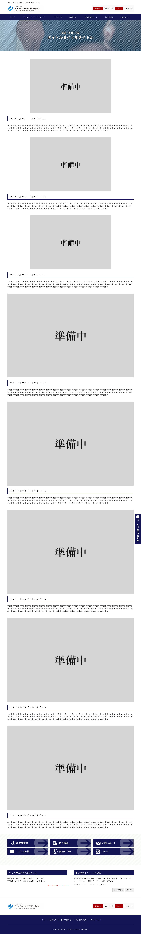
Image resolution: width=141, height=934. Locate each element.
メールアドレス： (81, 885)
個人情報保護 (81, 920)
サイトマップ (96, 920)
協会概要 (53, 920)
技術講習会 (73, 17)
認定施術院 (109, 17)
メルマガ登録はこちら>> (57, 885)
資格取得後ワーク (91, 17)
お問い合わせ (125, 17)
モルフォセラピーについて (32, 17)
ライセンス (58, 17)
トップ (12, 17)
